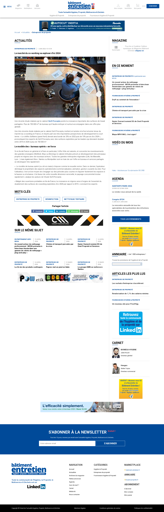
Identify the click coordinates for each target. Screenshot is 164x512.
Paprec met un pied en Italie (57, 267)
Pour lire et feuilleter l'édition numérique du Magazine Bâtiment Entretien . (136, 48)
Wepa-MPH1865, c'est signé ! (124, 134)
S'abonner (156, 6)
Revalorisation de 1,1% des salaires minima (130, 294)
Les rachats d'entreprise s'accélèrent (127, 283)
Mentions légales (80, 508)
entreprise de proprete (28, 199)
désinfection (51, 199)
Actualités (26, 32)
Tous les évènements (130, 219)
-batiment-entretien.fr (132, 470)
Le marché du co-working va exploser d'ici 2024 (37, 53)
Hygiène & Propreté (57, 15)
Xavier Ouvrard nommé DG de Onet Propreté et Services (90, 245)
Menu (8, 7)
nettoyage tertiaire (74, 199)
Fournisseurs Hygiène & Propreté (102, 15)
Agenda (72, 482)
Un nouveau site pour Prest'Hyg (125, 304)
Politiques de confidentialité (143, 508)
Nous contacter (74, 494)
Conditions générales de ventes (110, 508)
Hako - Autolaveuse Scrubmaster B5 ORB (128, 170)
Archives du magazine (76, 475)
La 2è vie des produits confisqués (29, 267)
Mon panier (128, 495)
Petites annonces (75, 479)
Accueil (17, 32)
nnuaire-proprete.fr (131, 480)
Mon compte (128, 492)
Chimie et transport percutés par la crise (129, 110)
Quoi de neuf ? (74, 485)
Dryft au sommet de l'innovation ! (125, 100)
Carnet (71, 488)
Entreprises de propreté (77, 15)
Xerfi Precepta (54, 121)
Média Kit (72, 491)
